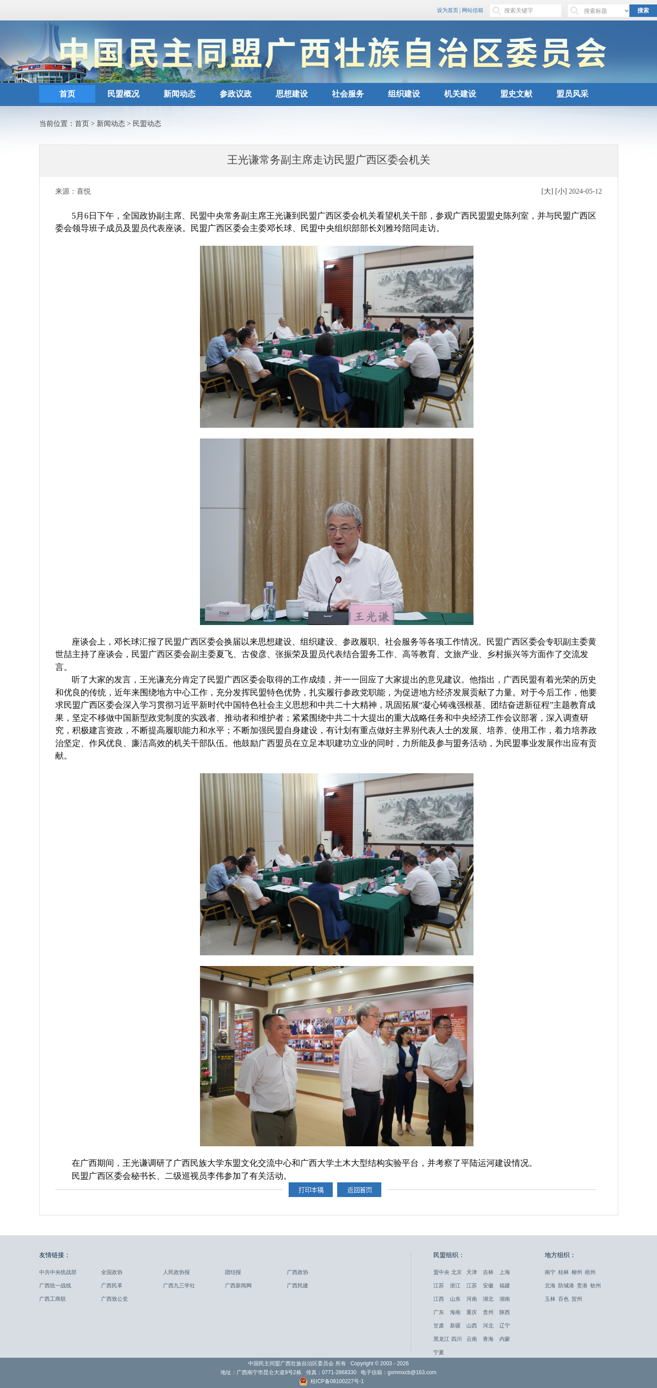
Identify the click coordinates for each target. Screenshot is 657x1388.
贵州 (488, 1312)
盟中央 (441, 1272)
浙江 (455, 1285)
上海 (504, 1272)
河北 (488, 1326)
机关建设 (460, 93)
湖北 (488, 1299)
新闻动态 (179, 93)
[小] (561, 191)
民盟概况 (123, 93)
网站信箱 (472, 10)
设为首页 (447, 10)
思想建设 (292, 93)
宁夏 (438, 1352)
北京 (456, 1272)
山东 (455, 1299)
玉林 (550, 1299)
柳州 (576, 1272)
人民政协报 (176, 1272)
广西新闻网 (238, 1285)
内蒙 (504, 1339)
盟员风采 (572, 93)
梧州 (590, 1272)
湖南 (504, 1299)
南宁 (550, 1272)
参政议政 (236, 93)
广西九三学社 (179, 1285)
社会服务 (348, 93)
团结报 (233, 1272)
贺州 (576, 1299)
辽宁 (504, 1326)
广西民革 (111, 1285)
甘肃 (438, 1326)
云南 (471, 1339)
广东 (438, 1312)
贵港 (582, 1285)
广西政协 (297, 1272)
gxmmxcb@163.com (412, 1372)
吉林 (488, 1272)
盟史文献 (516, 93)
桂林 (563, 1272)
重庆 (471, 1312)
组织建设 (404, 93)
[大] (548, 191)
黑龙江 (441, 1339)
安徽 (488, 1285)
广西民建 (297, 1285)
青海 (488, 1339)
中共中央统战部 (58, 1272)
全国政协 (111, 1272)
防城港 (566, 1285)
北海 (550, 1285)
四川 (456, 1339)
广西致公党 (114, 1299)
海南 (455, 1312)
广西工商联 (52, 1299)
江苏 (438, 1285)
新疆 (455, 1326)
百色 (563, 1299)
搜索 (643, 10)
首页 (67, 93)
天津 (471, 1272)
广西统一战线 (55, 1285)
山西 (471, 1326)
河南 (471, 1299)
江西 (438, 1299)
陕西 (504, 1312)
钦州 (595, 1285)
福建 (504, 1285)
